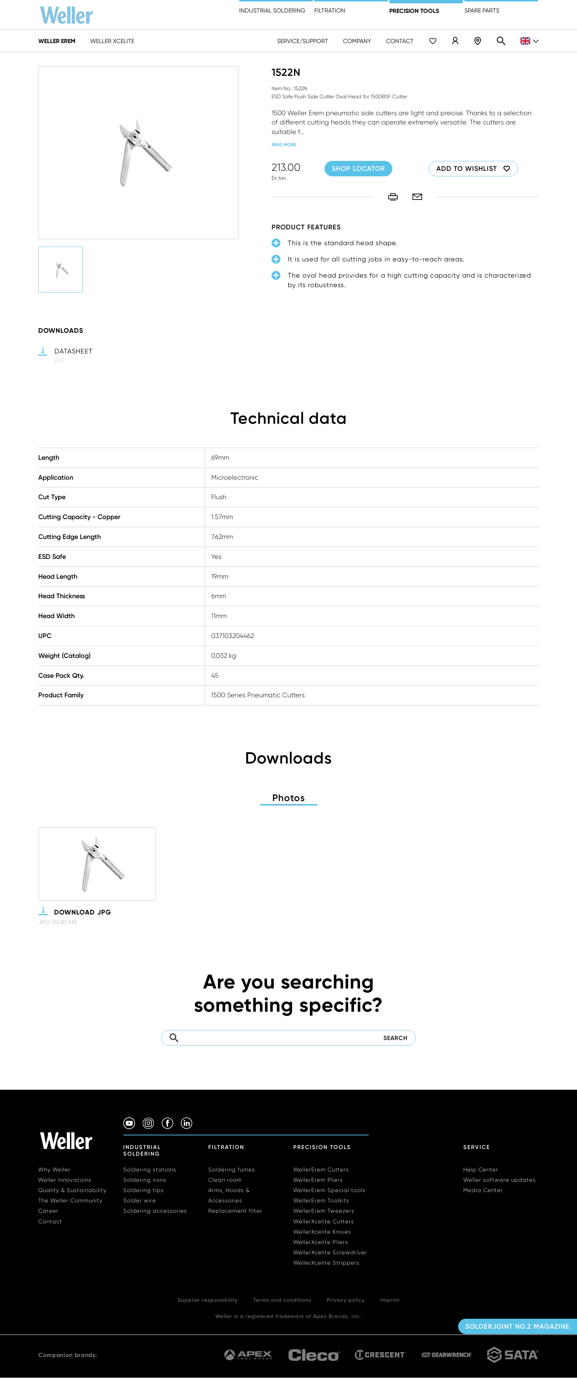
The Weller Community (70, 1200)
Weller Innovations (64, 1180)
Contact (400, 41)
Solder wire (139, 1200)
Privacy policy (346, 1300)
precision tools (414, 10)
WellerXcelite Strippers (326, 1262)
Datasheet (73, 351)
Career (48, 1211)
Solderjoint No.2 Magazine (518, 1326)
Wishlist (432, 41)
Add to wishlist (466, 169)
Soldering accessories (155, 1211)
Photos (288, 798)
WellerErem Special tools (329, 1190)
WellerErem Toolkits (321, 1200)
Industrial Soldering (272, 10)
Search (501, 40)
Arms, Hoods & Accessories (229, 1195)
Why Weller (54, 1169)
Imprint (390, 1300)
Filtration (329, 10)
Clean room (225, 1180)
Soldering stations (149, 1169)
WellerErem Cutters (321, 1169)
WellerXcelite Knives (322, 1232)
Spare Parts (481, 10)
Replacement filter (235, 1211)
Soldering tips (143, 1190)
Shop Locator (477, 40)
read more (284, 144)
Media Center (483, 1190)
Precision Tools (322, 1147)
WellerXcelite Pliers (320, 1242)
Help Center (480, 1169)
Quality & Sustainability (72, 1190)
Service (476, 1147)
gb (529, 41)
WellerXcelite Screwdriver (330, 1252)
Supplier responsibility (208, 1300)
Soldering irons (144, 1180)
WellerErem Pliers (318, 1180)
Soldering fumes (231, 1169)
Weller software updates (499, 1180)
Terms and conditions (282, 1300)
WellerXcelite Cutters (323, 1221)
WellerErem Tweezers (323, 1211)
